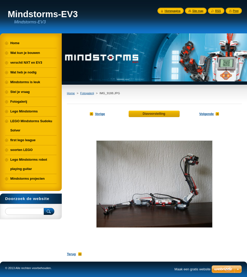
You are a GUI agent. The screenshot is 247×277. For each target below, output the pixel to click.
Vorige (100, 114)
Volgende (206, 114)
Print (236, 10)
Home (71, 93)
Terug (71, 254)
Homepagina (173, 10)
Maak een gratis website (192, 269)
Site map (197, 10)
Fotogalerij (87, 93)
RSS (218, 10)
